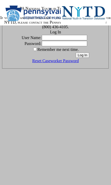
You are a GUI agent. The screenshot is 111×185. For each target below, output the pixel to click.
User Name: (32, 37)
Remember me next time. (58, 49)
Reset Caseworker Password (55, 61)
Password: (33, 43)
